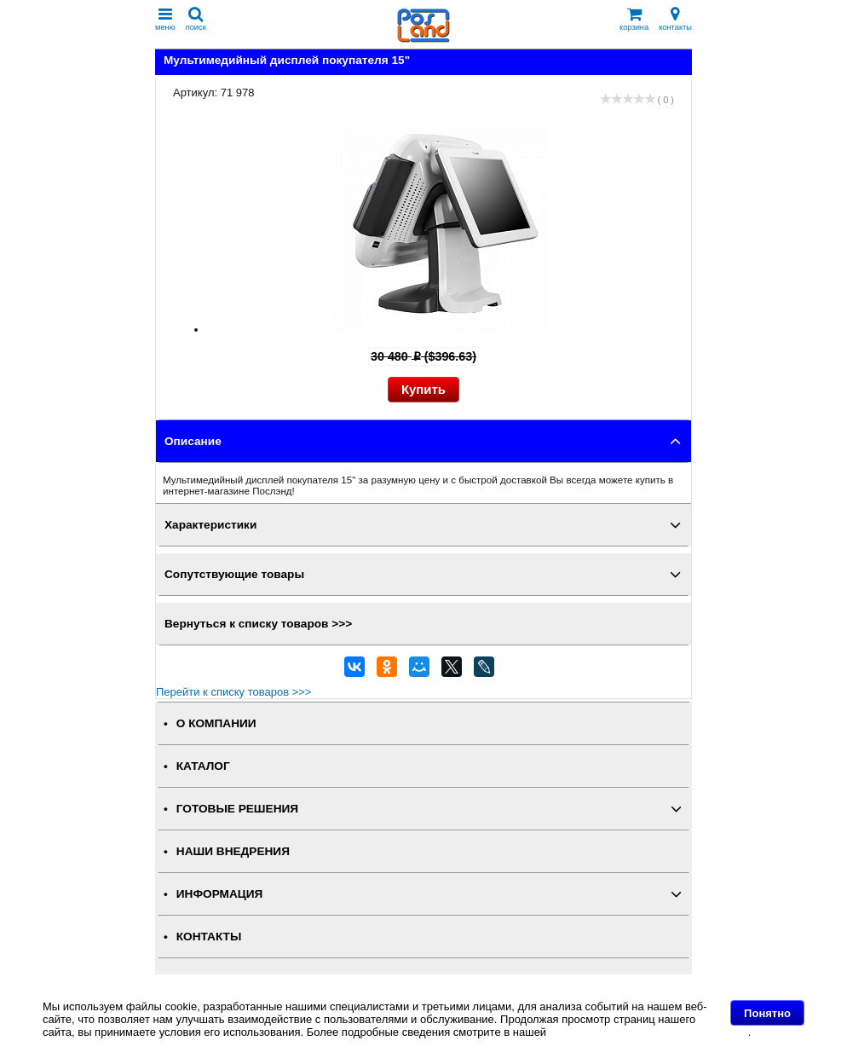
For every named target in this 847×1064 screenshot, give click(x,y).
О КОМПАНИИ (216, 723)
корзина (633, 19)
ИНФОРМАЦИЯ (219, 894)
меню (165, 19)
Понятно (767, 1013)
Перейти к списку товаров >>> (233, 691)
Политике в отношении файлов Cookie (649, 1032)
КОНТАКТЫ (208, 936)
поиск (196, 19)
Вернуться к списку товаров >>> (258, 623)
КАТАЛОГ (203, 766)
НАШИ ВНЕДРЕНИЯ (233, 851)
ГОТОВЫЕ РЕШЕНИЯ (237, 808)
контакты (675, 19)
